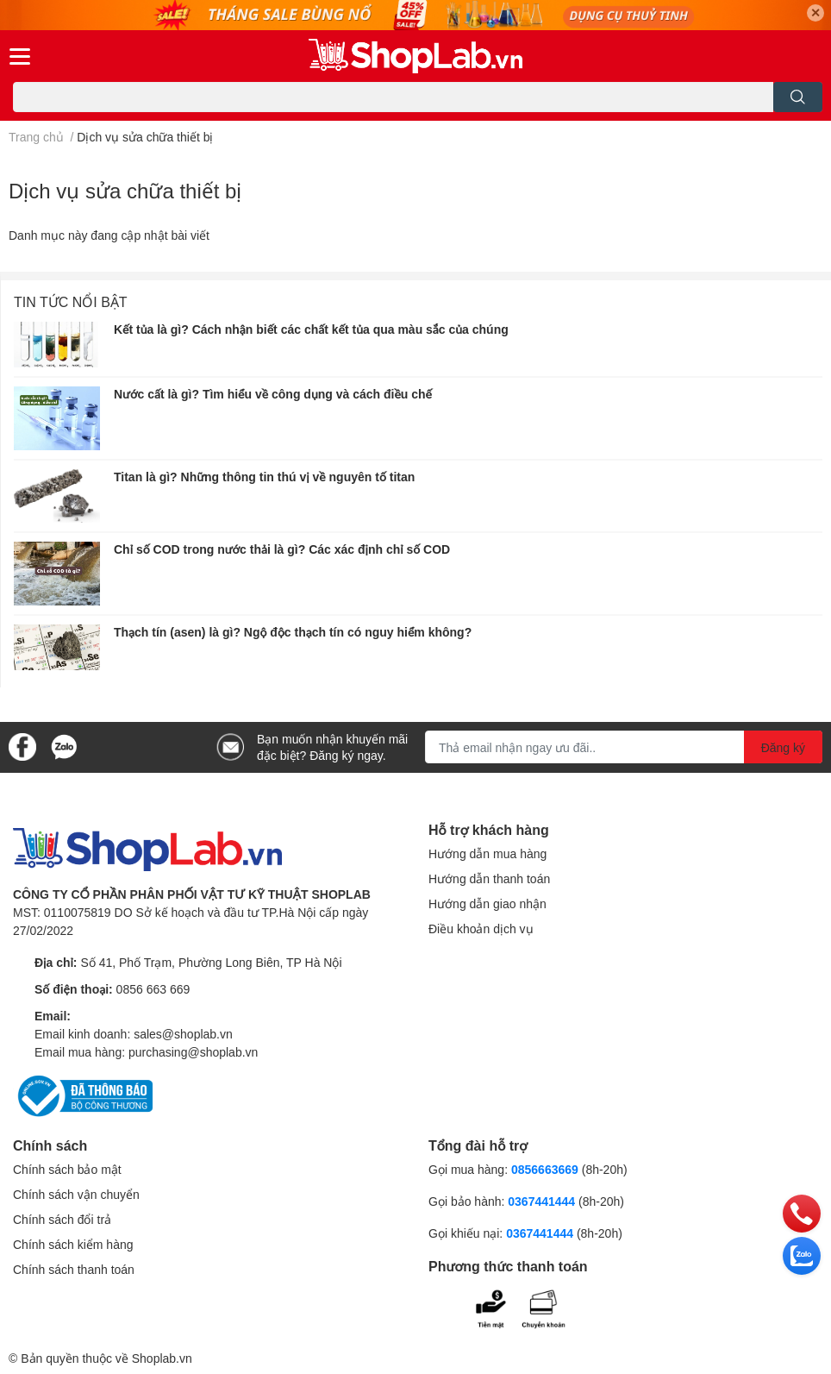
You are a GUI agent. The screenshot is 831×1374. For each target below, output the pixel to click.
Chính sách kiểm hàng (73, 1244)
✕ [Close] (815, 12)
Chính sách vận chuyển (76, 1194)
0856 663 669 (153, 989)
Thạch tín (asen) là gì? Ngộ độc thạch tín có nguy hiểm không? (293, 631)
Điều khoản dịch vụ (481, 928)
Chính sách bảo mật (67, 1169)
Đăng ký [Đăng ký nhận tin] (783, 747)
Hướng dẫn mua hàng (487, 853)
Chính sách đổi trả (62, 1219)
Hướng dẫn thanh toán (489, 878)
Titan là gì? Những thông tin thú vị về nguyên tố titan (264, 476)
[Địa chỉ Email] (623, 747)
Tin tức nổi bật (71, 301)
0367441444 (541, 1201)
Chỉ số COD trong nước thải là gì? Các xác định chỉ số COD (282, 549)
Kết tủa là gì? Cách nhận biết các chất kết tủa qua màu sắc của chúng (311, 329)
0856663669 (544, 1169)
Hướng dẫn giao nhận (487, 903)
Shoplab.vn (162, 1358)
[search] (797, 97)
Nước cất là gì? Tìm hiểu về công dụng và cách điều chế (273, 393)
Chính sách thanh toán (73, 1269)
